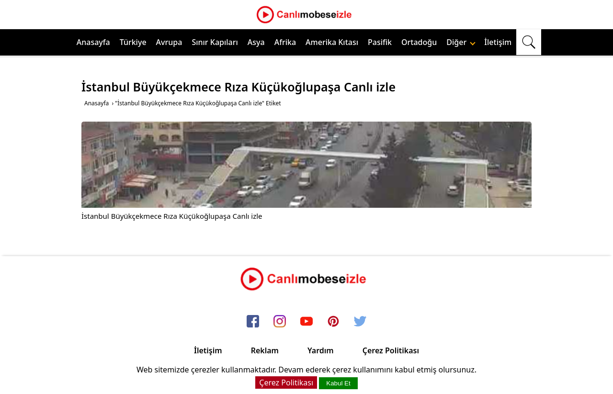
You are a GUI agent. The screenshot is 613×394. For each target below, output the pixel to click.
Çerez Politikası (391, 350)
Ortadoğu (419, 42)
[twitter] (360, 321)
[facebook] (253, 321)
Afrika (285, 42)
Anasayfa (93, 42)
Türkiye (133, 42)
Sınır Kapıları (215, 42)
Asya (256, 42)
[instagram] (279, 321)
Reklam (265, 350)
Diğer (461, 42)
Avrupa (169, 42)
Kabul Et (338, 383)
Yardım (320, 350)
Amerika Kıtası (332, 42)
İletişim (497, 42)
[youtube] (306, 321)
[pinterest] (333, 321)
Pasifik (380, 42)
